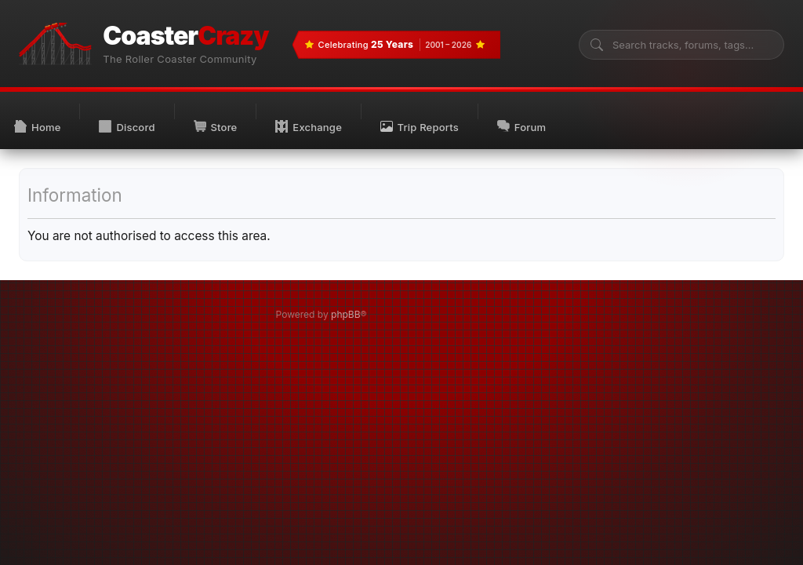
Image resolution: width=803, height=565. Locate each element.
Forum (521, 126)
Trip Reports (419, 126)
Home (37, 126)
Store (216, 126)
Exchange (308, 126)
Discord (126, 126)
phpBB (346, 314)
